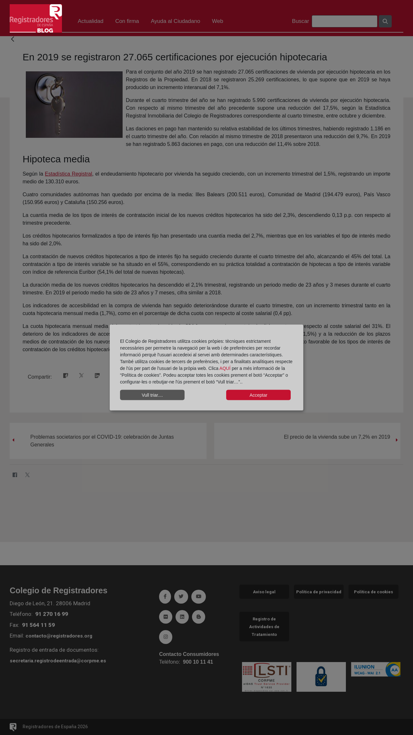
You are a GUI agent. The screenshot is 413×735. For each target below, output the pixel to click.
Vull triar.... (152, 394)
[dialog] (206, 367)
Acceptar (258, 394)
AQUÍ (225, 368)
